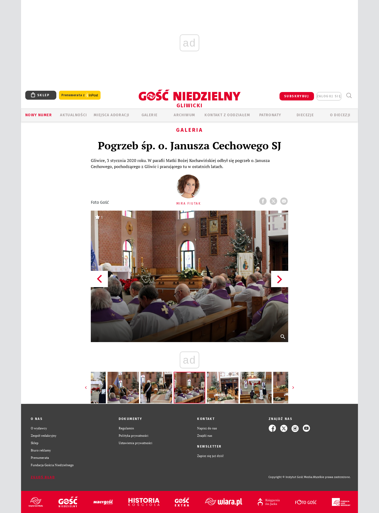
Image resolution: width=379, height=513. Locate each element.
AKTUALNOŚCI (73, 115)
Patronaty (270, 115)
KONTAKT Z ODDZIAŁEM (227, 115)
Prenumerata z (79, 95)
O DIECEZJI (340, 115)
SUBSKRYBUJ (296, 96)
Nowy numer (38, 115)
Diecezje (305, 115)
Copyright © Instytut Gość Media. (290, 477)
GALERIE (150, 115)
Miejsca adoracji (111, 115)
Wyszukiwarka (349, 95)
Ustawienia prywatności (135, 443)
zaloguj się (329, 96)
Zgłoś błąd (43, 477)
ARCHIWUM (184, 115)
